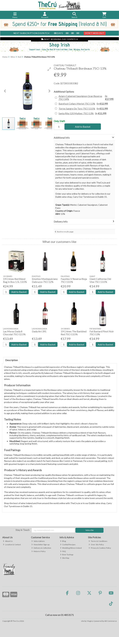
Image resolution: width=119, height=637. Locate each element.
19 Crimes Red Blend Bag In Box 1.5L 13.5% (15, 280)
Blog (63, 541)
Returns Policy (38, 551)
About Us (8, 541)
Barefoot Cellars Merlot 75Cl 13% (83, 103)
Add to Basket (82, 126)
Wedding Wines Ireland (71, 548)
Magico (90, 621)
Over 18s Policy (96, 544)
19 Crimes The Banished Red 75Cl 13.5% (73, 333)
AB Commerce (110, 621)
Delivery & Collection (41, 548)
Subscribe (90, 530)
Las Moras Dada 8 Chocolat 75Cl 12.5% (14, 333)
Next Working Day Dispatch (59, 39)
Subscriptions (38, 541)
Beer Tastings (67, 554)
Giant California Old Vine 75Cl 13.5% (100, 280)
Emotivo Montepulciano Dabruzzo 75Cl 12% (45, 280)
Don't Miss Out (94, 33)
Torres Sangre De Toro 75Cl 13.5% (83, 108)
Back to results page (65, 231)
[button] (49, 69)
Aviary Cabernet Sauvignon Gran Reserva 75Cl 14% (86, 97)
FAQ (63, 551)
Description (11, 360)
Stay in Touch (22, 529)
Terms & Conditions (98, 541)
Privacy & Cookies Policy (100, 548)
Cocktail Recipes (68, 544)
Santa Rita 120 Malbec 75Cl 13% (82, 113)
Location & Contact (12, 544)
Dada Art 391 (39, 331)
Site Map (64, 558)
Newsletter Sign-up (40, 544)
